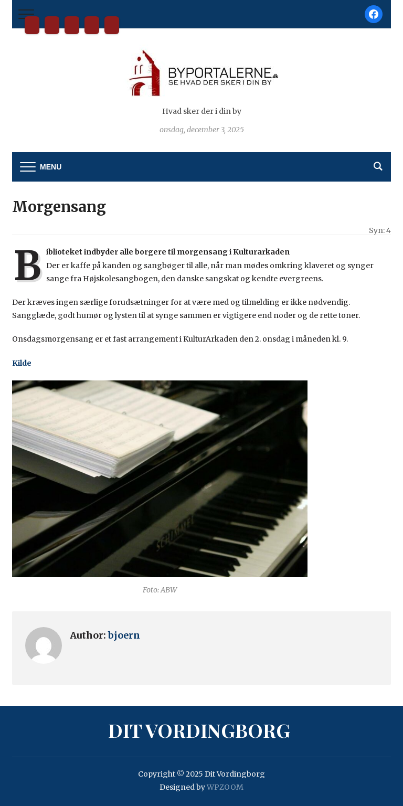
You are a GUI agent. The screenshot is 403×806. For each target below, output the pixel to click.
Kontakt (72, 25)
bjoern (124, 635)
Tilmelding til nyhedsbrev (91, 25)
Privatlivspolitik (111, 25)
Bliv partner (52, 25)
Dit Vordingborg (32, 25)
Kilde (21, 363)
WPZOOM (225, 787)
